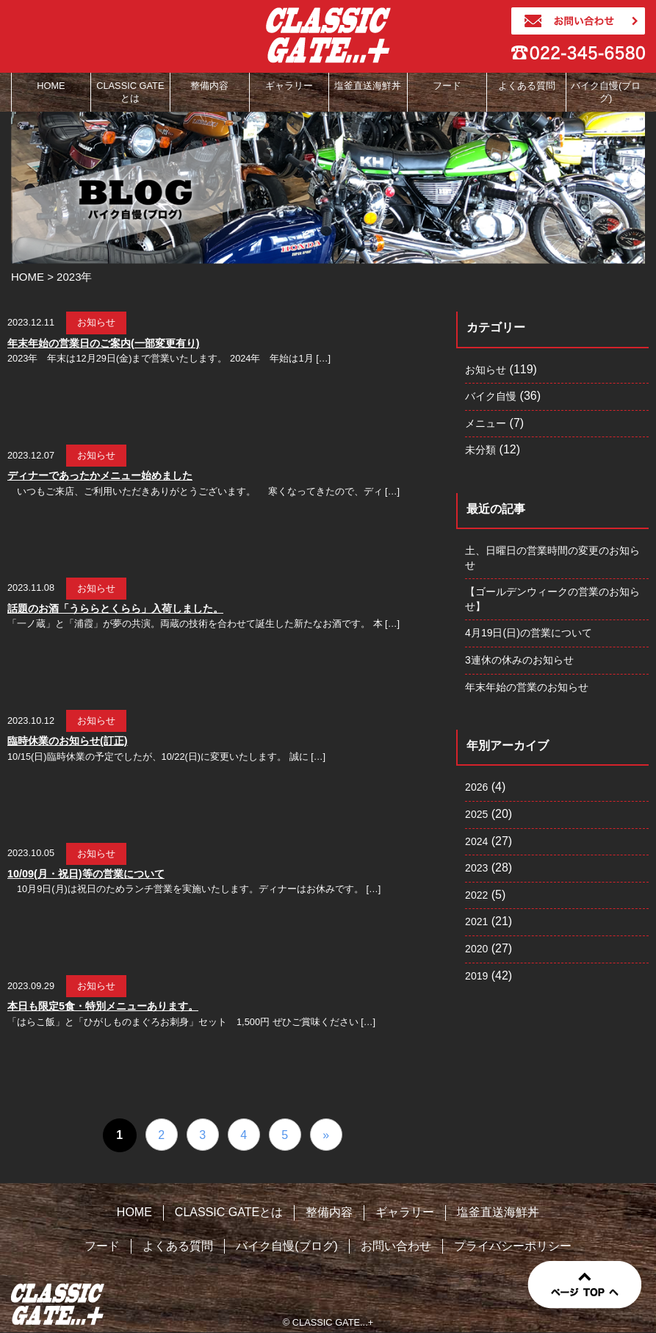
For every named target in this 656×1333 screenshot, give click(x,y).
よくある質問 (178, 1246)
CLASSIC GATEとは (229, 1212)
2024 (476, 841)
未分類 (480, 450)
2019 (476, 976)
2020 (476, 949)
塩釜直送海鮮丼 (498, 1212)
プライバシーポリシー (513, 1246)
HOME (134, 1212)
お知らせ (485, 370)
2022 (476, 895)
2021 (476, 921)
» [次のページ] (325, 1135)
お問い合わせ (396, 1246)
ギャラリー (404, 1212)
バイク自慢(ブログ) (287, 1246)
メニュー (485, 423)
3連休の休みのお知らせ (519, 660)
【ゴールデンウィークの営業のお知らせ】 (552, 599)
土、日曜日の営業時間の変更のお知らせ (552, 558)
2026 (476, 787)
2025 (476, 814)
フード (102, 1246)
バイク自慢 (490, 396)
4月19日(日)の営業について (528, 633)
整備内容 (329, 1212)
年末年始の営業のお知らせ (526, 687)
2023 (476, 868)
